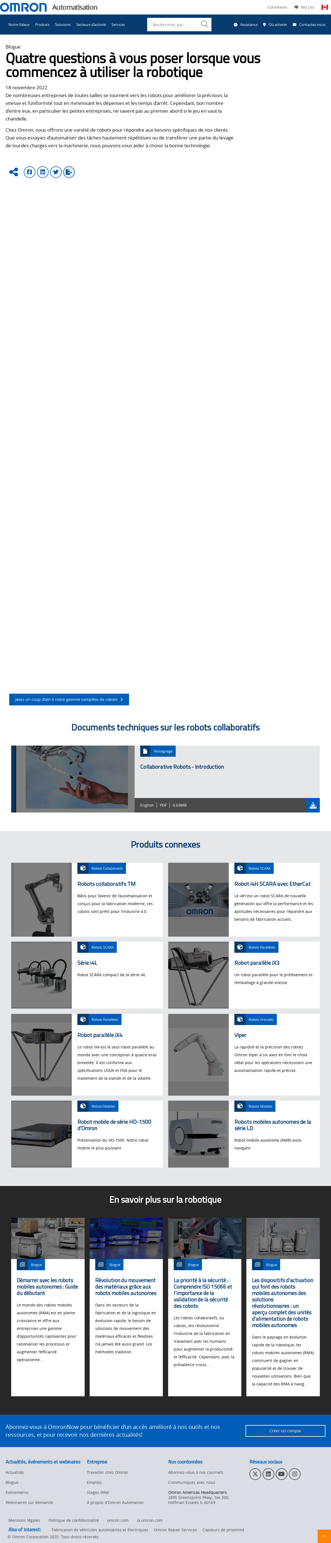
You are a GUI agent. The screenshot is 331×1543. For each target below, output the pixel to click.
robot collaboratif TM (79, 493)
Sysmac (218, 432)
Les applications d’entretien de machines (53, 650)
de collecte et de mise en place (137, 650)
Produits (42, 24)
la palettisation (128, 306)
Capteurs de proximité (223, 1529)
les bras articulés (46, 405)
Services (118, 24)
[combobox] (179, 24)
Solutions (63, 24)
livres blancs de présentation (168, 520)
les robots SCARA (156, 405)
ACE (199, 432)
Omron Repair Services (175, 1529)
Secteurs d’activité (91, 24)
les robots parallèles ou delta (98, 405)
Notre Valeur (19, 24)
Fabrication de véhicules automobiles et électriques (100, 1529)
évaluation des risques (128, 467)
